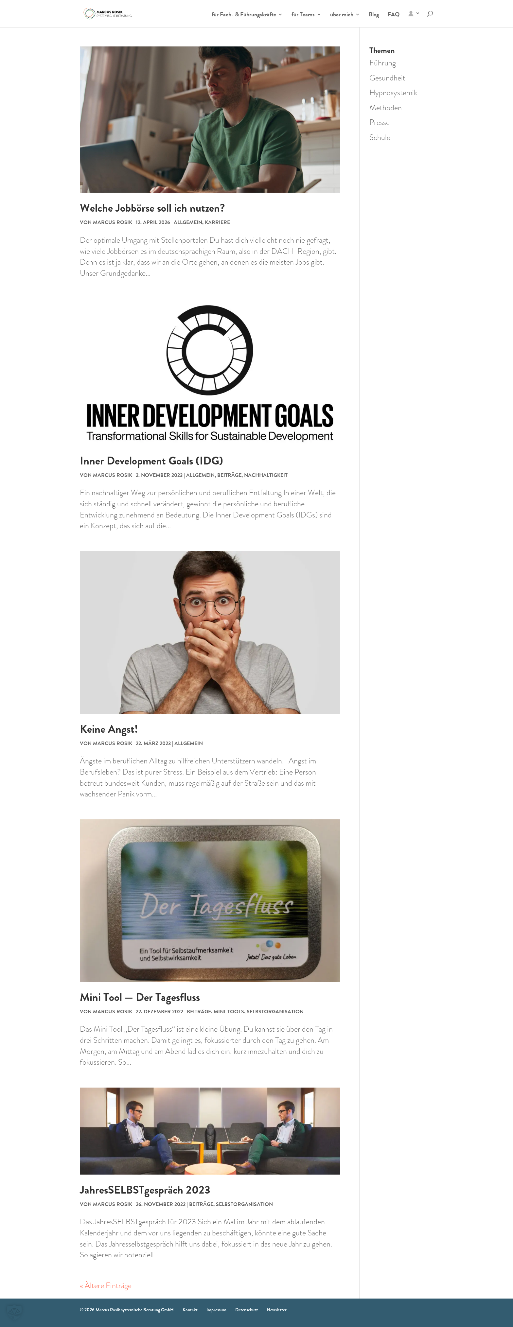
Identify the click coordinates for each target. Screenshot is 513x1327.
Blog (374, 15)
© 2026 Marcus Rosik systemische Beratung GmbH (127, 1309)
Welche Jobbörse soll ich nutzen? (152, 208)
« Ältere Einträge (106, 1285)
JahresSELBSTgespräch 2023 (145, 1190)
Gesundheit (387, 77)
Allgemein (188, 222)
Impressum (216, 1309)
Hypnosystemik (393, 92)
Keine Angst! (109, 729)
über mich (341, 15)
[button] (14, 1312)
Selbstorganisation (275, 1011)
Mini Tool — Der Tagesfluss (140, 997)
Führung (382, 62)
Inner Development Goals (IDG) (151, 461)
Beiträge (229, 475)
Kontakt (190, 1309)
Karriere (217, 222)
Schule (379, 137)
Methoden (385, 107)
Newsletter (277, 1309)
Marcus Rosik (112, 222)
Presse (379, 122)
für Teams (303, 15)
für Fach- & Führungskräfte (244, 15)
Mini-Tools (229, 1011)
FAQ (393, 15)
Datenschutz (246, 1309)
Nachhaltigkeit (266, 475)
